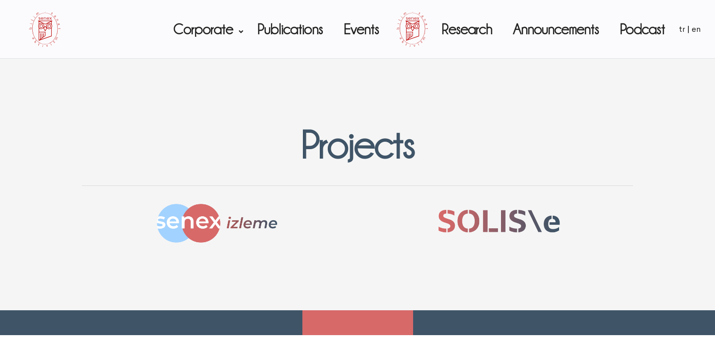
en (696, 29)
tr (682, 29)
